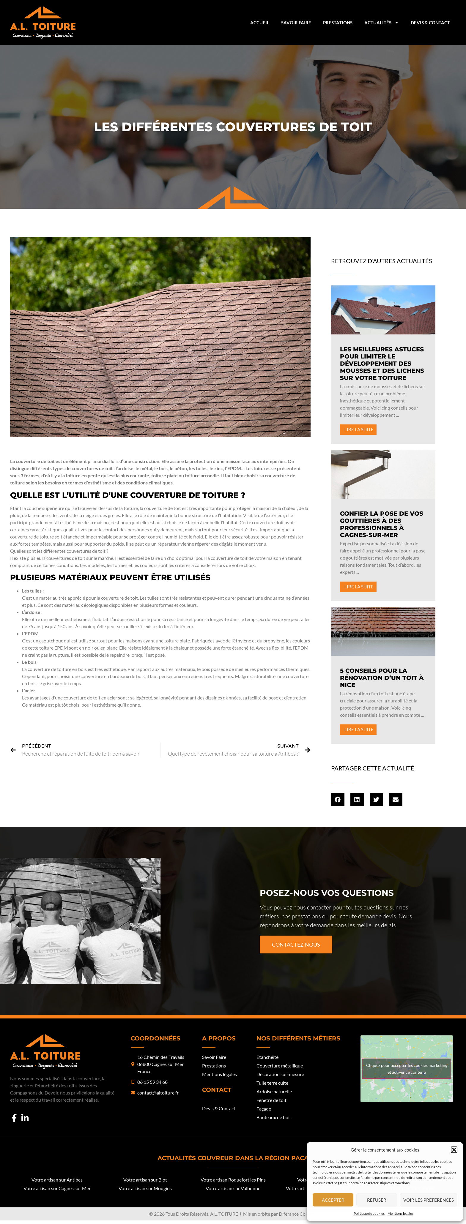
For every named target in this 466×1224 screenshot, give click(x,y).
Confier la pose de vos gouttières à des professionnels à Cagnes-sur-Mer (381, 524)
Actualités (381, 22)
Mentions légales (400, 1213)
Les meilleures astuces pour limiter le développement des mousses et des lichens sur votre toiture (382, 363)
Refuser (376, 1200)
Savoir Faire (296, 22)
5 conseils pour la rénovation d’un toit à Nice (382, 677)
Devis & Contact (430, 22)
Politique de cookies (369, 1213)
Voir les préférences (428, 1200)
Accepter (333, 1200)
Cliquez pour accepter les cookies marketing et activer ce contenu (406, 1069)
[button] (454, 1150)
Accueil (259, 22)
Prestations (337, 22)
